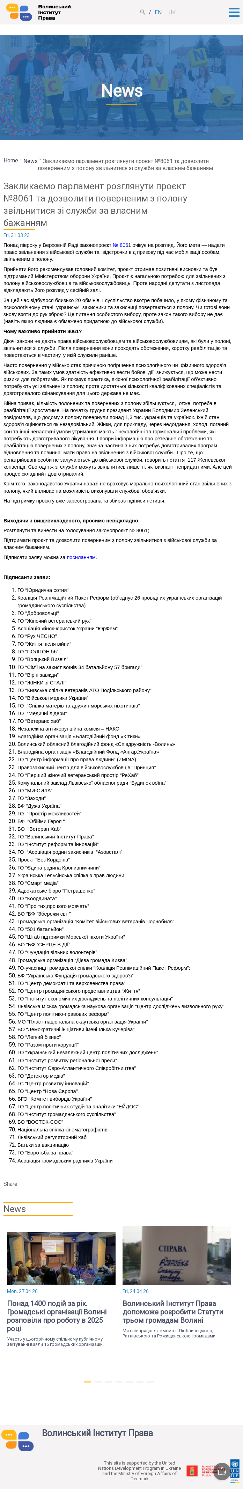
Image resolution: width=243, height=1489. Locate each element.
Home (10, 160)
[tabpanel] (61, 1286)
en (158, 12)
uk (172, 12)
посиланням (81, 557)
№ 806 (120, 245)
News (30, 161)
